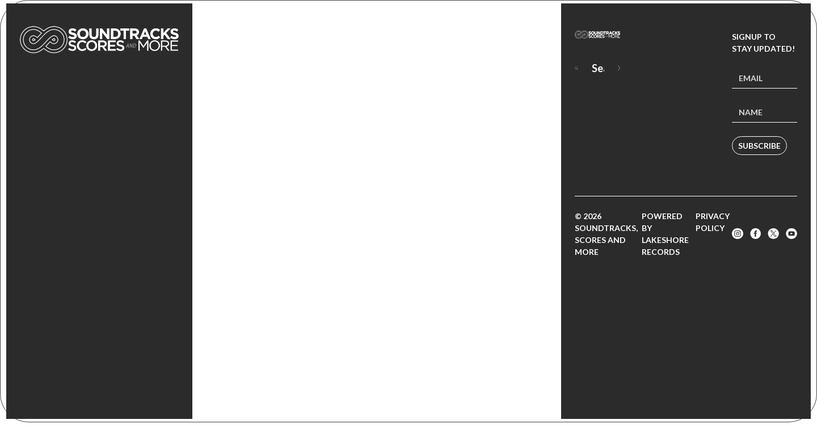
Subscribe (759, 145)
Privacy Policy (713, 222)
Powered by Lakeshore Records (665, 234)
